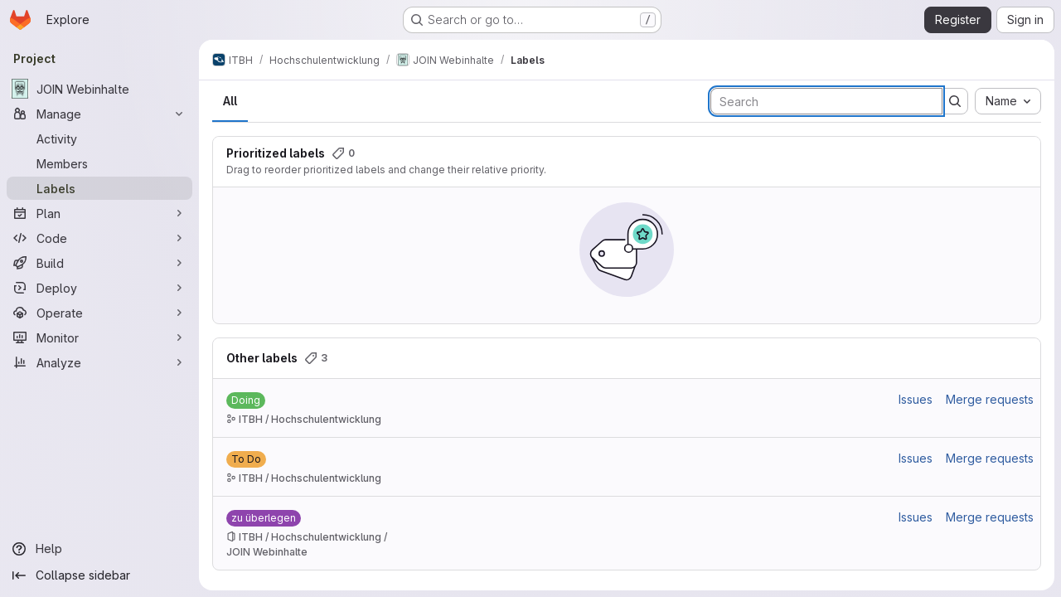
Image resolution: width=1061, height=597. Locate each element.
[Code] (99, 238)
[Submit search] (955, 101)
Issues (916, 399)
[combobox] (1008, 101)
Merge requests (990, 399)
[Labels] (99, 188)
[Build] (99, 262)
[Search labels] (826, 101)
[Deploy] (99, 287)
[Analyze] (99, 362)
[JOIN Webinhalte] (99, 88)
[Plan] (99, 213)
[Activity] (99, 138)
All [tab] (230, 101)
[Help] (99, 549)
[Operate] (99, 312)
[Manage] (99, 113)
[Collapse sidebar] (99, 575)
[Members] (99, 163)
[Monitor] (99, 337)
